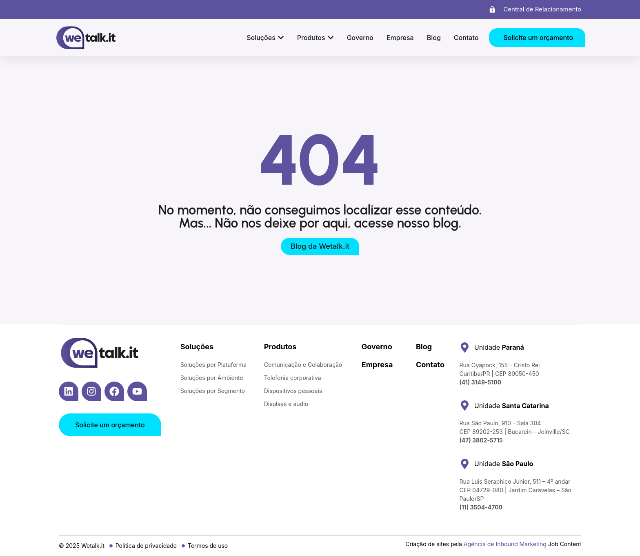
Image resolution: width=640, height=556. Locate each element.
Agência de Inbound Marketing (505, 543)
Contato (430, 364)
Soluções (196, 346)
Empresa (377, 364)
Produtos (280, 346)
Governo (377, 346)
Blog (424, 346)
